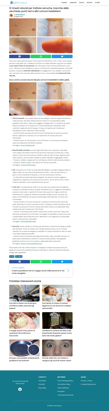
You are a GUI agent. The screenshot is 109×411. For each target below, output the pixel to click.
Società (89, 3)
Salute (81, 3)
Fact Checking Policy (65, 381)
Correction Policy (63, 384)
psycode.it (42, 388)
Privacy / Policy (86, 381)
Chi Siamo (42, 381)
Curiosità (73, 3)
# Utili (12, 256)
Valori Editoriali (63, 388)
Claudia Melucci (20, 14)
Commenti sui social (65, 395)
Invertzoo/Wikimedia (28, 165)
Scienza (64, 3)
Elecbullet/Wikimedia (28, 221)
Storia (97, 3)
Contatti (41, 384)
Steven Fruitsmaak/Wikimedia (31, 244)
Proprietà (60, 391)
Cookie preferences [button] (88, 384)
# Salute (18, 256)
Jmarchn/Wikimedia (28, 145)
